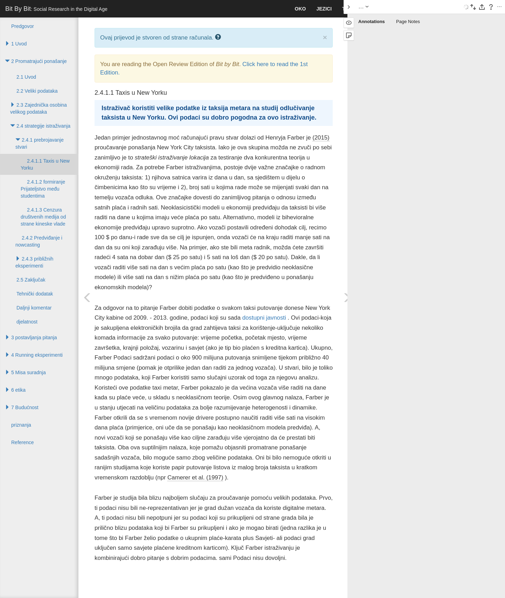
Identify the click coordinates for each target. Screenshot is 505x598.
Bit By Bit (56, 8)
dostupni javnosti (264, 317)
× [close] (325, 37)
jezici (324, 9)
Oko (300, 9)
